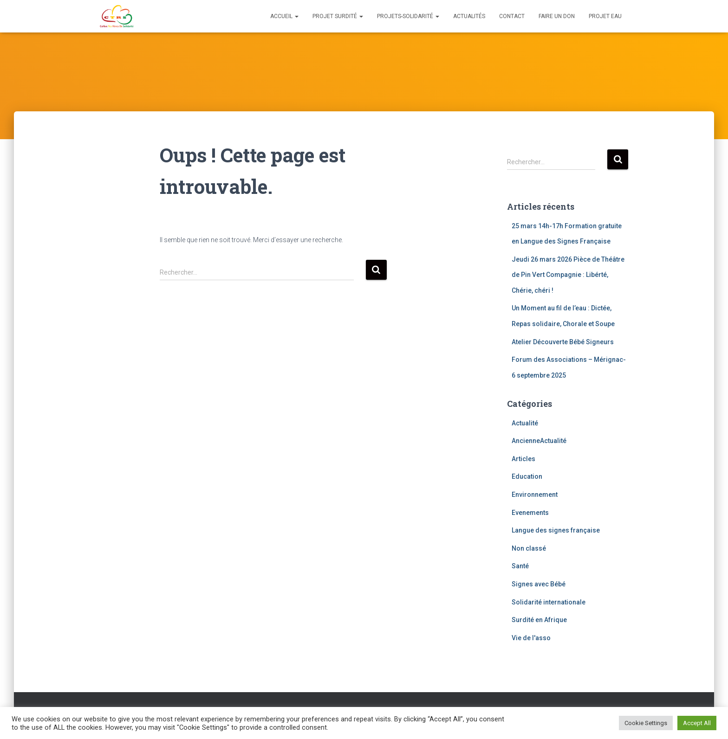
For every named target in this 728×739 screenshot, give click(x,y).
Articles (523, 459)
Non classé (529, 548)
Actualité (525, 423)
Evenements (530, 512)
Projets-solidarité (408, 16)
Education (527, 476)
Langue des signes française (556, 530)
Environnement (535, 494)
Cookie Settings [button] (645, 723)
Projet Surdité (337, 16)
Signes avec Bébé (539, 584)
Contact (512, 16)
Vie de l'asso (531, 638)
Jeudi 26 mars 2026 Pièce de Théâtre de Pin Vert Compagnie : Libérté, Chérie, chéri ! (568, 275)
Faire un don (557, 16)
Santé (520, 566)
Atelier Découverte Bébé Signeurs (563, 342)
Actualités (469, 16)
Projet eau (605, 16)
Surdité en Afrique (539, 619)
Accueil (284, 16)
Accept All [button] (697, 723)
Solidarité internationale (548, 602)
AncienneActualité (539, 440)
